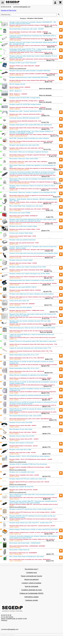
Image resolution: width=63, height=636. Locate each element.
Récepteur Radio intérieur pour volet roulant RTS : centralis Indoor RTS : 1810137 (32, 525)
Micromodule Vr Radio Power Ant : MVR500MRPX (23, 552)
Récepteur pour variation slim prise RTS (21, 486)
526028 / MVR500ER (15, 547)
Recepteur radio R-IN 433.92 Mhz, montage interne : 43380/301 (26, 100)
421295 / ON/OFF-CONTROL (17, 156)
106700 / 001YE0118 (15, 278)
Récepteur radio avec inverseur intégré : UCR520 (23, 263)
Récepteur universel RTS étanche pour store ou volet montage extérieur (30, 509)
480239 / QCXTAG (14, 149)
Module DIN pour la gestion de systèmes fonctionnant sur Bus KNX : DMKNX (30, 398)
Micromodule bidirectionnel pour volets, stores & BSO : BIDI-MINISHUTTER (30, 418)
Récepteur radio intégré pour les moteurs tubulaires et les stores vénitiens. (31, 294)
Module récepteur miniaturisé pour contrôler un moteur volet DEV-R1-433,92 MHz (33, 529)
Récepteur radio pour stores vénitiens (20, 307)
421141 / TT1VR (13, 176)
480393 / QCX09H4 (14, 325)
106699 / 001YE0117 (15, 271)
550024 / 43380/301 (14, 102)
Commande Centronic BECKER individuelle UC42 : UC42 (25, 121)
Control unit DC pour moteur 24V (19, 300)
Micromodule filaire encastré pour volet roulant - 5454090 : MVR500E (28, 32)
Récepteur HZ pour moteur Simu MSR (20, 422)
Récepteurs (23, 18)
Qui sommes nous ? (31, 569)
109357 (11, 491)
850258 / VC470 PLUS (15, 257)
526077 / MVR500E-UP (15, 217)
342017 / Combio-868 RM (16, 60)
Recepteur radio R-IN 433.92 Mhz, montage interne (24, 97)
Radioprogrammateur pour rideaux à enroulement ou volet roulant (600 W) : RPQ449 (33, 283)
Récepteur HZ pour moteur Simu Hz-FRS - (22, 436)
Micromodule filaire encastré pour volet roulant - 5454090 (26, 29)
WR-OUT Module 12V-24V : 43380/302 (19, 87)
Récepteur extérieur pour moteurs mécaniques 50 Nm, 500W (27, 267)
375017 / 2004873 (14, 440)
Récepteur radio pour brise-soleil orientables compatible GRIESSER (29, 70)
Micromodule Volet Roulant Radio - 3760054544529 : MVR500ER (27, 546)
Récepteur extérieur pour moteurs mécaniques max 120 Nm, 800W (29, 273)
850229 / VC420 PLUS (15, 224)
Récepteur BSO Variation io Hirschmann (21, 443)
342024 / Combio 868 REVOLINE (18, 136)
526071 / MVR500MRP (15, 210)
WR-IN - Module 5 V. (15, 91)
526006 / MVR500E (14, 33)
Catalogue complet (31, 600)
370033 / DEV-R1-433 (15, 534)
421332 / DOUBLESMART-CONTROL (19, 169)
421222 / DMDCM (14, 406)
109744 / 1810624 (14, 513)
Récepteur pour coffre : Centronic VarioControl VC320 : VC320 (26, 114)
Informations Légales (31, 597)
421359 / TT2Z (13, 190)
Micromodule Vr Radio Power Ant (19, 549)
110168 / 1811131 (14, 447)
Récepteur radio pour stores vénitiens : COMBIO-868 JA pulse (26, 310)
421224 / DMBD (13, 366)
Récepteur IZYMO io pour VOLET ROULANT (22, 63)
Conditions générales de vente (31, 590)
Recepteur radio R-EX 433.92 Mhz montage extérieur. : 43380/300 (27, 107)
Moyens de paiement (31, 579)
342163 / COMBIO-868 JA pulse (17, 312)
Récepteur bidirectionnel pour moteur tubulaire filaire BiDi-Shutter (28, 77)
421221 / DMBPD (14, 379)
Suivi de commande (31, 586)
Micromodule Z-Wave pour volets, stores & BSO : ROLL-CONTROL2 (28, 161)
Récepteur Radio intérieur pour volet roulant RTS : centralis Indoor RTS (30, 522)
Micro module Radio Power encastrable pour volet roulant (26, 556)
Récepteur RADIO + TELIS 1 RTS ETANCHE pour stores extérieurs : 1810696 (30, 459)
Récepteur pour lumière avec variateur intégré (23, 226)
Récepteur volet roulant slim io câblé (20, 449)
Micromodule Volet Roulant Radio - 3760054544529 (24, 543)
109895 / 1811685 (14, 476)
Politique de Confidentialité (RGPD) (31, 593)
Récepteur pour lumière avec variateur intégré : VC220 (24, 229)
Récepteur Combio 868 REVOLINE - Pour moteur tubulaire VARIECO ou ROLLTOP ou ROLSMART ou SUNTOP (31, 132)
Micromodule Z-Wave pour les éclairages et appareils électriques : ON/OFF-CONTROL (33, 155)
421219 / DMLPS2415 (15, 359)
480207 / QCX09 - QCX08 (16, 47)
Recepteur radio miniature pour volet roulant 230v (24, 145)
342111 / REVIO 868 (14, 142)
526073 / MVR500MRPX (15, 554)
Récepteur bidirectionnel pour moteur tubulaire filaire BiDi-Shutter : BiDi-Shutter (31, 80)
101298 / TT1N (13, 352)
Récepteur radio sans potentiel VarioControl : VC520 (24, 242)
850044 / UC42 (13, 122)
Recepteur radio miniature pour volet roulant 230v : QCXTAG (26, 148)
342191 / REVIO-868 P (15, 298)
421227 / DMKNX (14, 399)
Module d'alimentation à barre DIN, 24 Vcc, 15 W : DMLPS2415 (26, 358)
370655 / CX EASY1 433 (15, 540)
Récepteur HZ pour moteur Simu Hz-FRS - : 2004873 (23, 439)
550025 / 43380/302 (14, 88)
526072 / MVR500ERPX (15, 561)
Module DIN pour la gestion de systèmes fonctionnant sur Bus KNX (29, 395)
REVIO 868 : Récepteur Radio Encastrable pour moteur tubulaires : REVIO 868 (31, 141)
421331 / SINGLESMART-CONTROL (19, 196)
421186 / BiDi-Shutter (15, 81)
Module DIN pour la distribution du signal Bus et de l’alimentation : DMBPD (30, 378)
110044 (11, 460)
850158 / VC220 (13, 230)
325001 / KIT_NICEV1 (15, 53)
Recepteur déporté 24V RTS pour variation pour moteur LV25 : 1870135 (29, 481)
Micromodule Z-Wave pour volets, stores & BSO (23, 158)
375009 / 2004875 (14, 427)
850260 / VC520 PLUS (15, 251)
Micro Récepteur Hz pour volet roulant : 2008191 (22, 432)
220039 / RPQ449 (14, 284)
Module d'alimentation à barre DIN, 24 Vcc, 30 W (24, 368)
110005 (11, 67)
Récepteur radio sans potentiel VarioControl (22, 240)
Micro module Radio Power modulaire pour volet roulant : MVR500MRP (29, 209)
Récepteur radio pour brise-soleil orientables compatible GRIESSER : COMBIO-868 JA (33, 73)
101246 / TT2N (13, 345)
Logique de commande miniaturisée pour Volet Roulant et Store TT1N (30, 348)
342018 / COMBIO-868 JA (16, 75)
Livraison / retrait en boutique (31, 583)
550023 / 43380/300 (14, 109)
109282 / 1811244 (14, 499)
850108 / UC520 (13, 237)
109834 (11, 483)
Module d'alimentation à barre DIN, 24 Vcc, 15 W (24, 355)
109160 (11, 505)
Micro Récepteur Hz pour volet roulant (20, 429)
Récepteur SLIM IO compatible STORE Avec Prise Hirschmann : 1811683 (29, 467)
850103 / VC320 (13, 115)
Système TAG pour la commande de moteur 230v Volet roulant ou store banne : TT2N (33, 344)
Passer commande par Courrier (31, 576)
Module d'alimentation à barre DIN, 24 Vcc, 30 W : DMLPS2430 (26, 371)
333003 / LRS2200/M (15, 26)
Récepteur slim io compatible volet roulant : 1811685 (24, 475)
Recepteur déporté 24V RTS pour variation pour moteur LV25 (27, 479)
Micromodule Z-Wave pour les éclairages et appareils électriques (28, 152)
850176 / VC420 (13, 129)
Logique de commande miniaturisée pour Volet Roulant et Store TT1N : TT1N (30, 351)
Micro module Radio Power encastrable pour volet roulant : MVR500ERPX (30, 559)
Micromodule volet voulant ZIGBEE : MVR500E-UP (23, 215)
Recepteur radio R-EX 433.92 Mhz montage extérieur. (25, 104)
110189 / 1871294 (14, 454)
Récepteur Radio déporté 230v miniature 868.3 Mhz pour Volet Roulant (30, 125)
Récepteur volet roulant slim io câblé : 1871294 (22, 452)
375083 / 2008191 (14, 433)
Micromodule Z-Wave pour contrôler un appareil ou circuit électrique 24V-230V (32, 192)
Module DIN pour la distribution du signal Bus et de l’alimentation (28, 375)
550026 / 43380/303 (14, 95)
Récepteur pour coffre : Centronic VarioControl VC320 (25, 111)
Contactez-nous (31, 572)
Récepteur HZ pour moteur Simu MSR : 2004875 (22, 425)
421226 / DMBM (13, 393)
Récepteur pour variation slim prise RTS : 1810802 (23, 489)
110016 (11, 468)
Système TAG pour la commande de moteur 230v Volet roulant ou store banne (32, 341)
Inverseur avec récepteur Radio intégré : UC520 (22, 236)
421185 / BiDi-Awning (15, 40)
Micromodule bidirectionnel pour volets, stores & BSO (25, 415)
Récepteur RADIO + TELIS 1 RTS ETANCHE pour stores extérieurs (29, 456)
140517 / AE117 (13, 318)
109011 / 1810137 (14, 527)
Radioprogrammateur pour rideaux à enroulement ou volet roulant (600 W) (31, 280)
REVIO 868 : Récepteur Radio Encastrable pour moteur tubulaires (29, 138)
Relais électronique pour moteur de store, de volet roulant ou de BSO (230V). (32, 327)
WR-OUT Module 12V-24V (17, 84)
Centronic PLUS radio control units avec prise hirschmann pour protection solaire (33, 253)
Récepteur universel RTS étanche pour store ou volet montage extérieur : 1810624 (32, 512)
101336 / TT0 (12, 339)
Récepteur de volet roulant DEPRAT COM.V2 (22, 287)
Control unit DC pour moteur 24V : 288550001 (22, 303)
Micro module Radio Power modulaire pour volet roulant (26, 206)
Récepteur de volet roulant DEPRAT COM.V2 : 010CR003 (25, 290)
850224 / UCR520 (14, 264)
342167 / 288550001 (14, 305)
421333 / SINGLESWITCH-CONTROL (19, 183)
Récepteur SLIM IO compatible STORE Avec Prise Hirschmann (28, 464)
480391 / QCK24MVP (15, 332)
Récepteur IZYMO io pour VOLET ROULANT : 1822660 (24, 65)
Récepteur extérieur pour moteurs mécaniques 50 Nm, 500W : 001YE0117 (29, 270)
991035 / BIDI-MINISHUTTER (17, 420)
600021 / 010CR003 (14, 291)
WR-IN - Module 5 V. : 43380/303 (18, 94)
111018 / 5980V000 (14, 203)
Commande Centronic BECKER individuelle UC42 (24, 118)
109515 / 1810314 (14, 520)
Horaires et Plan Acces (8, 10)
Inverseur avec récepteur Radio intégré (21, 233)
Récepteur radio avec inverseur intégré (21, 260)
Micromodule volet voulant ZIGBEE (19, 212)
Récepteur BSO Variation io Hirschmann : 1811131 (23, 445)
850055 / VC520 (13, 244)
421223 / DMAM (13, 413)
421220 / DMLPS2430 (15, 372)
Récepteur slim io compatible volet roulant (21, 472)
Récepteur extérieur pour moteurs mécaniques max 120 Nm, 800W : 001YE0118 (31, 276)
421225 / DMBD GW (14, 386)
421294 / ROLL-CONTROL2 (16, 163)
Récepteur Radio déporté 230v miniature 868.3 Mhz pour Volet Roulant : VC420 (31, 127)
